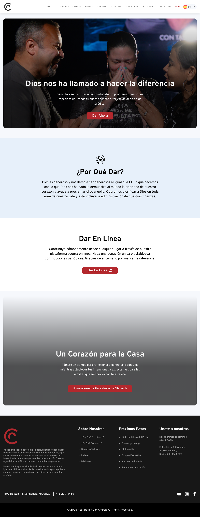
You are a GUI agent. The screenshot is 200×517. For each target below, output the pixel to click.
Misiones (86, 461)
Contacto (164, 6)
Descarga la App (131, 443)
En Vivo (148, 6)
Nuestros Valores (90, 449)
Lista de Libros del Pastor (136, 437)
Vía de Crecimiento (132, 461)
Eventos (116, 6)
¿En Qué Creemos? (91, 443)
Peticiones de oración (133, 467)
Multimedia (128, 449)
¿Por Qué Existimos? (92, 437)
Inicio (51, 6)
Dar (177, 6)
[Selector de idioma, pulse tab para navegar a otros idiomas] (190, 6)
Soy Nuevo (132, 6)
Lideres (85, 455)
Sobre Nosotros (70, 6)
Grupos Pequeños (131, 455)
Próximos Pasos (95, 6)
